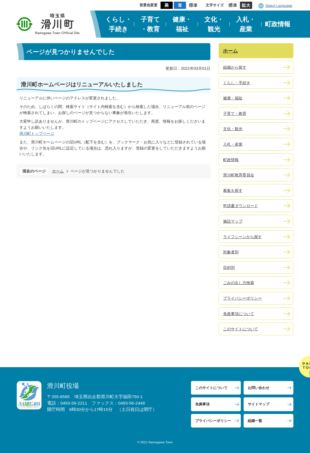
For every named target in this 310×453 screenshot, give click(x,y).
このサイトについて (240, 329)
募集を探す (232, 190)
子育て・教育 (150, 24)
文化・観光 (213, 24)
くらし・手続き (118, 24)
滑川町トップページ (36, 133)
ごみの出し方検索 (238, 282)
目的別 (229, 267)
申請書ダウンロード (240, 206)
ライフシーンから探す (242, 237)
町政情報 (277, 24)
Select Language (278, 6)
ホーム (58, 171)
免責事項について (238, 314)
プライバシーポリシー (242, 298)
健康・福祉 (182, 24)
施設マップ (232, 221)
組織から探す (234, 67)
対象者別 (231, 252)
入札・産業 (245, 24)
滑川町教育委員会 (238, 175)
